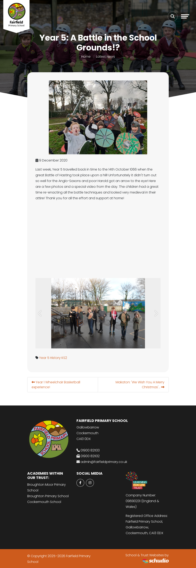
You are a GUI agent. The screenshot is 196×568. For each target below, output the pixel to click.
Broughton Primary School (48, 496)
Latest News (105, 56)
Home (86, 56)
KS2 (64, 357)
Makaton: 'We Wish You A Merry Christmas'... (140, 384)
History (55, 357)
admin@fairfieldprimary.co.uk (104, 461)
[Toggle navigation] (185, 16)
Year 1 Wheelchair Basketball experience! (56, 384)
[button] (40, 313)
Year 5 (44, 357)
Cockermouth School (44, 501)
